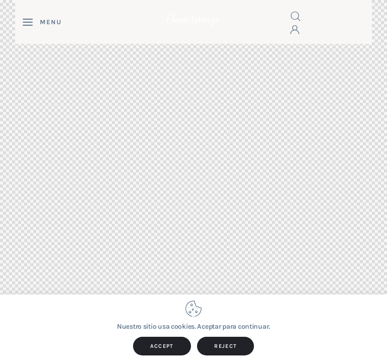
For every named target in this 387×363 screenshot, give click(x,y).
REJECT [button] (225, 346)
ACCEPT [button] (162, 346)
